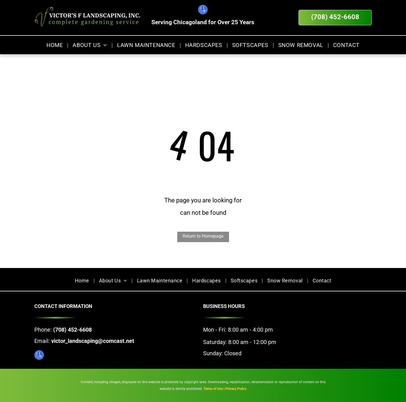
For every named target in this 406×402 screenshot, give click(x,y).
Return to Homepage (203, 236)
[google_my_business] (203, 10)
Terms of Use (213, 389)
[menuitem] (55, 45)
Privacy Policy (235, 389)
